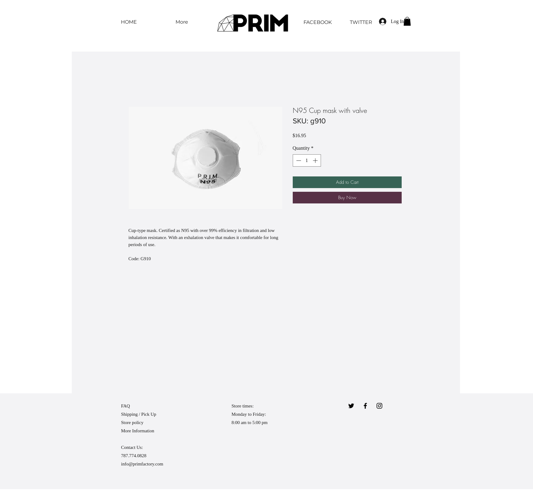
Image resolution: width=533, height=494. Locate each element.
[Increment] (315, 160)
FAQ (125, 405)
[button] (407, 21)
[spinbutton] (306, 160)
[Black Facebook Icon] (365, 406)
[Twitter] (351, 406)
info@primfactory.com (142, 463)
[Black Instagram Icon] (379, 406)
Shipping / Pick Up (139, 414)
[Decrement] (298, 160)
